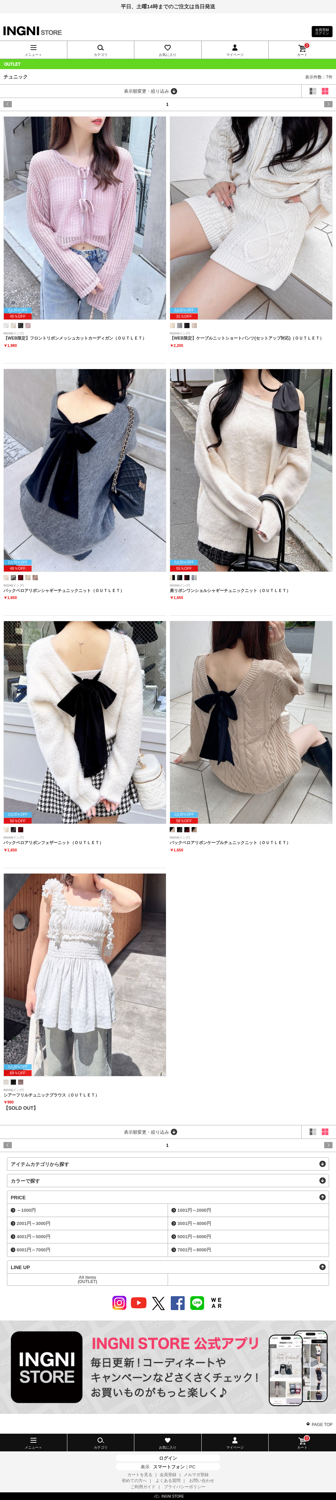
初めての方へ (134, 1480)
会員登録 (168, 1475)
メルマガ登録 (196, 1475)
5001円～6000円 (194, 1236)
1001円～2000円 (194, 1210)
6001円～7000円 (33, 1249)
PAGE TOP (322, 1424)
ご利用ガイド (143, 1487)
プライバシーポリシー (184, 1487)
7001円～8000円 (194, 1249)
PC (192, 1466)
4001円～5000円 (33, 1236)
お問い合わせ (201, 1480)
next (313, 104)
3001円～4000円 (194, 1223)
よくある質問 (168, 1480)
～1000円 (26, 1210)
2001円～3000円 (33, 1223)
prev (23, 104)
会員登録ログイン (322, 31)
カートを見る (139, 1475)
